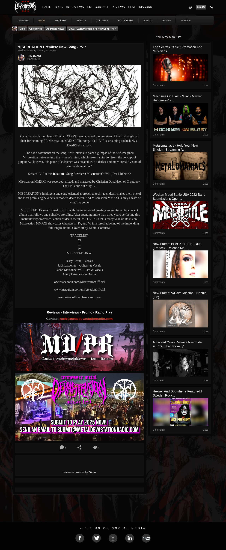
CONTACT (101, 6)
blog (41, 20)
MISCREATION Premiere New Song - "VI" (92, 28)
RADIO (46, 6)
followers (126, 20)
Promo (87, 312)
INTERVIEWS (75, 6)
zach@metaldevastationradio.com (86, 319)
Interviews (71, 312)
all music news (55, 28)
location (58, 174)
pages (166, 20)
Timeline (23, 20)
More (186, 20)
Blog (22, 28)
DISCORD (145, 6)
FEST (132, 6)
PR (89, 6)
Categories (35, 28)
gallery (60, 20)
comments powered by (79, 472)
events (81, 20)
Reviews (54, 312)
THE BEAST (34, 55)
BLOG (59, 6)
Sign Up (201, 7)
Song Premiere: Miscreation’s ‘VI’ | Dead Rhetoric (98, 174)
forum (147, 20)
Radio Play (103, 312)
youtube (102, 20)
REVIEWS (118, 6)
